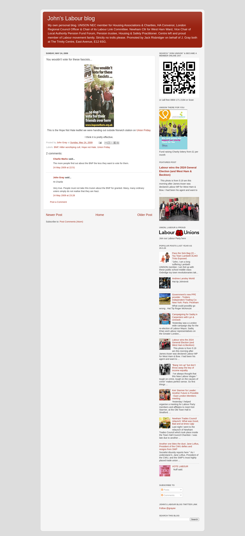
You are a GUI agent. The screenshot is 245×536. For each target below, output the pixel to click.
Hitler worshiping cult (70, 147)
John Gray (58, 177)
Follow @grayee (167, 508)
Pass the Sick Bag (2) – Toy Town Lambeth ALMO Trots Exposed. (185, 256)
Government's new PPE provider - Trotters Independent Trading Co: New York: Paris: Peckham (185, 298)
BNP (56, 147)
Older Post (144, 214)
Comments (168, 495)
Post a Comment (58, 202)
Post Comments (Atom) (71, 221)
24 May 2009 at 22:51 (64, 167)
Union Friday (143, 130)
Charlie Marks (60, 159)
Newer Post (54, 214)
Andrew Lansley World (183, 278)
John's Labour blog (71, 18)
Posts (165, 490)
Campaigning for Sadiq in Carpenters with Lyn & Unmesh (185, 317)
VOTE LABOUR (180, 466)
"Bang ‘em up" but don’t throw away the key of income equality (184, 368)
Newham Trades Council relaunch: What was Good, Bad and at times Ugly (185, 421)
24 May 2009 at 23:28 (64, 195)
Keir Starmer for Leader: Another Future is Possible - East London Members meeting (185, 394)
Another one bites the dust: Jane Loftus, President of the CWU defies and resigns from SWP (179, 446)
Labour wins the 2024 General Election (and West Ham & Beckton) (177, 171)
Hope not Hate (89, 147)
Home (100, 214)
